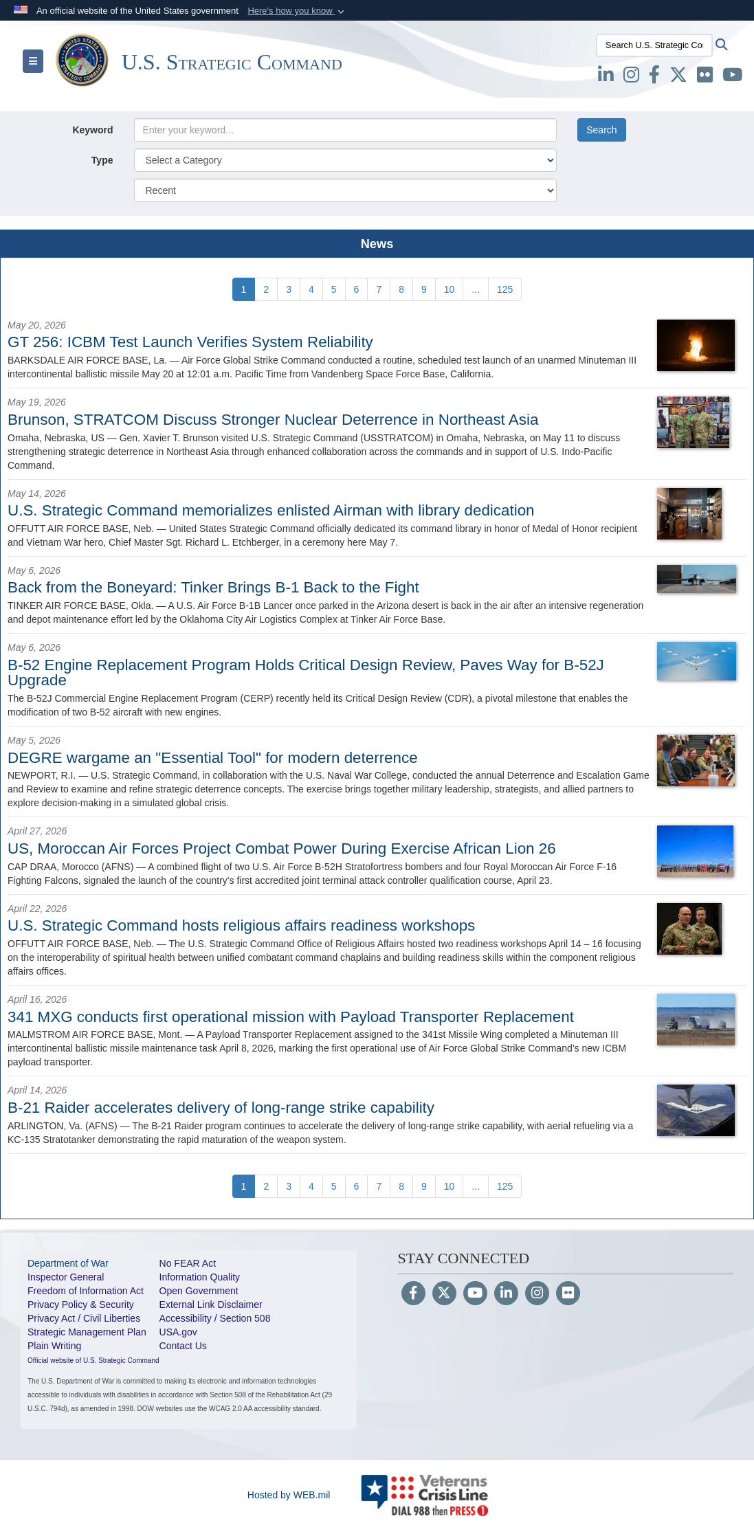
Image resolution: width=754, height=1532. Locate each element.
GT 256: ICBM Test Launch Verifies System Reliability (190, 342)
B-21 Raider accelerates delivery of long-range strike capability (221, 1107)
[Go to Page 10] (449, 289)
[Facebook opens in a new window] (654, 77)
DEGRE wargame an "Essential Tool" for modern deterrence (213, 757)
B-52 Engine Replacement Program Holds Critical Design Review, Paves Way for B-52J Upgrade (306, 672)
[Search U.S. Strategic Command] (654, 45)
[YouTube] (475, 1294)
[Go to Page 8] (401, 289)
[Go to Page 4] (311, 289)
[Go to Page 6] (356, 289)
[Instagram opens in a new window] (631, 77)
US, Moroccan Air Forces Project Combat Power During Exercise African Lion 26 (282, 848)
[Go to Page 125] (505, 289)
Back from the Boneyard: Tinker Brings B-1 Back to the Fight (213, 587)
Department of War (68, 1263)
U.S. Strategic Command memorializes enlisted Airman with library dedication (271, 510)
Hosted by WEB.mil (289, 1494)
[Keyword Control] (345, 130)
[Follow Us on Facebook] (413, 1294)
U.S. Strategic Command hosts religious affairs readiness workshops (241, 925)
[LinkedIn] (506, 1294)
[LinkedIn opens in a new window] (606, 77)
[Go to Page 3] (288, 289)
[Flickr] (568, 1294)
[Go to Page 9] (424, 289)
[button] (297, 11)
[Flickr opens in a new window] (705, 77)
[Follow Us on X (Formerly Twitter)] (444, 1294)
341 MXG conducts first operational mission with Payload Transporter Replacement (291, 1016)
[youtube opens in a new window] (732, 77)
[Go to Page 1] (244, 289)
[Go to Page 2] (266, 289)
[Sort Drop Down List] (345, 190)
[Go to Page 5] (334, 289)
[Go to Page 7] (378, 289)
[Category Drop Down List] (345, 160)
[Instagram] (537, 1294)
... (476, 289)
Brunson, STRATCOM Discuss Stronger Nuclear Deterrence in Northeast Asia (273, 419)
